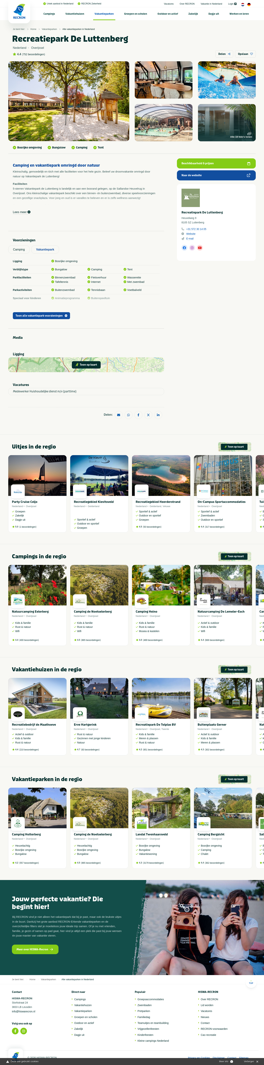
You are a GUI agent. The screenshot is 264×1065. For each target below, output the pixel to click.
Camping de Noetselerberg (93, 612)
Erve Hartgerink (85, 725)
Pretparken (144, 1011)
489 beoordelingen (153, 640)
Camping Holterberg (26, 834)
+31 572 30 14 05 (196, 229)
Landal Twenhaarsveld (152, 834)
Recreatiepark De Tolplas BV (156, 725)
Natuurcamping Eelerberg (30, 612)
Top (251, 982)
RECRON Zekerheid (89, 3)
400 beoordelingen (29, 640)
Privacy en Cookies (199, 1058)
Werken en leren (239, 13)
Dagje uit (213, 13)
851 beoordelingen (153, 749)
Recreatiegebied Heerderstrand (158, 502)
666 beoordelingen (215, 640)
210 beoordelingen (29, 749)
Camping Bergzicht (211, 834)
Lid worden (207, 1005)
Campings (49, 13)
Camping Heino (146, 612)
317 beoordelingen (215, 527)
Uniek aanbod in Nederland (58, 3)
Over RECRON (187, 4)
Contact (205, 1023)
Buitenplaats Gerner (212, 725)
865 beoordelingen (91, 640)
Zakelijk (193, 13)
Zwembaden (145, 1005)
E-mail (190, 238)
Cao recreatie (208, 1034)
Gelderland (94, 506)
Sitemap (243, 1058)
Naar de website (216, 175)
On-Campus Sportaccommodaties (221, 502)
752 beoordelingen (33, 54)
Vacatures (169, 4)
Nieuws (205, 1017)
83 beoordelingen (90, 749)
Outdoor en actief (167, 13)
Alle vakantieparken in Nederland (79, 29)
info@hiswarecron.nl (23, 1011)
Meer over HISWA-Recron (34, 949)
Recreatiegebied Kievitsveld (94, 502)
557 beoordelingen (29, 863)
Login (232, 4)
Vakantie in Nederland (211, 4)
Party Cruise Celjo (24, 502)
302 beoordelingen (215, 749)
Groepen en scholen (135, 13)
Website (190, 233)
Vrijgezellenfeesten (148, 1028)
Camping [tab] (19, 249)
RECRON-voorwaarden (214, 1028)
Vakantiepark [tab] (45, 249)
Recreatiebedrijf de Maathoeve (34, 725)
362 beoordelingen (215, 863)
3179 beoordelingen (153, 863)
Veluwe (166, 506)
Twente (165, 729)
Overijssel (31, 506)
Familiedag (144, 1017)
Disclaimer (219, 1058)
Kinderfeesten (145, 1034)
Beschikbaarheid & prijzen (216, 163)
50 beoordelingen (152, 527)
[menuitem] (49, 13)
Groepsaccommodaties (151, 999)
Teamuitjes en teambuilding (153, 1023)
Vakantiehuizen (74, 13)
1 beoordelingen (28, 527)
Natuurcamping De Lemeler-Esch (221, 612)
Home (33, 29)
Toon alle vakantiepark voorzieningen (41, 315)
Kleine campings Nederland (153, 1040)
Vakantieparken (104, 13)
